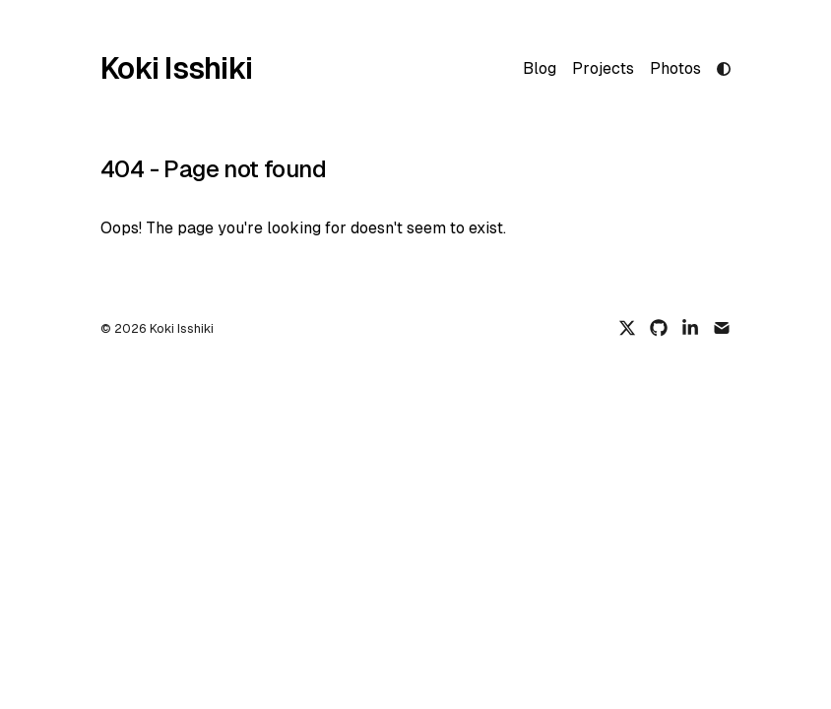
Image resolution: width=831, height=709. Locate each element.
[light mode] (724, 69)
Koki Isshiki (176, 68)
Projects (603, 68)
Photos (675, 68)
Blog (539, 68)
